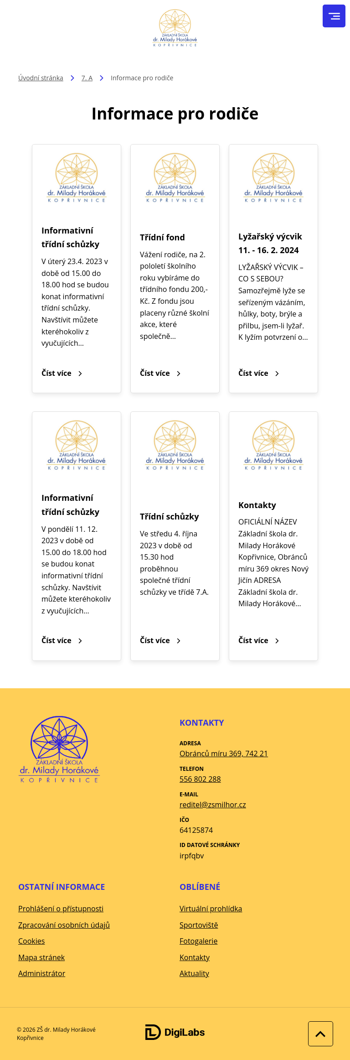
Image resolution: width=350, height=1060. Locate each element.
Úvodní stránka (40, 77)
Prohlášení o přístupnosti (60, 909)
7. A (87, 77)
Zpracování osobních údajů (64, 925)
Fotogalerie (198, 941)
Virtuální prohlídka (211, 909)
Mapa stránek (41, 957)
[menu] (334, 16)
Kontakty (195, 957)
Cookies (31, 941)
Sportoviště (199, 925)
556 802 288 (200, 779)
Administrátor (41, 973)
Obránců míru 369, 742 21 (224, 753)
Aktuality (194, 973)
